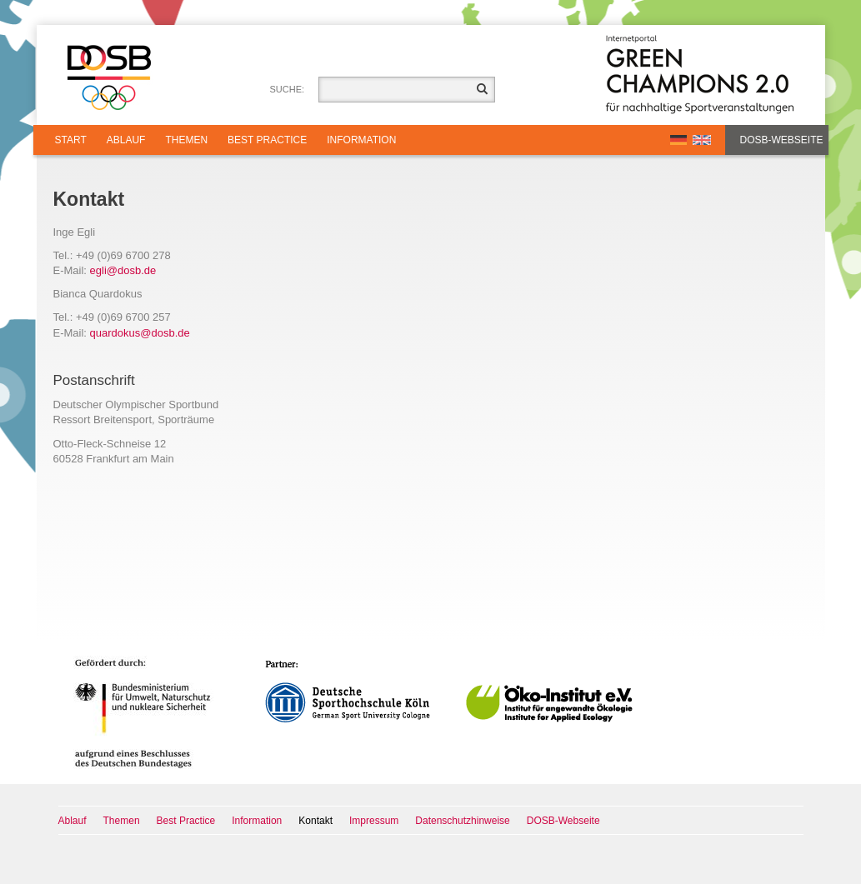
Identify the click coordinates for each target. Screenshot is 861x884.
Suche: (287, 89)
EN (702, 140)
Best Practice (267, 140)
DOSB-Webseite (781, 140)
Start (71, 140)
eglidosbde (123, 270)
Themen (186, 140)
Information (361, 140)
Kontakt (315, 821)
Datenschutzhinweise (462, 821)
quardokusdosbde (140, 333)
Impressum (373, 821)
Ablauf (126, 140)
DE (678, 140)
